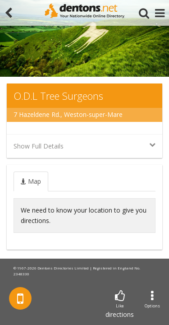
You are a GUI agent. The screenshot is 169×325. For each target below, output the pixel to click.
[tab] (31, 181)
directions (119, 304)
